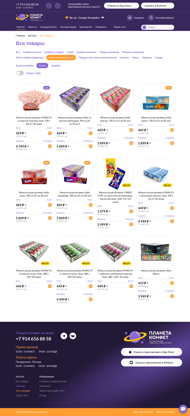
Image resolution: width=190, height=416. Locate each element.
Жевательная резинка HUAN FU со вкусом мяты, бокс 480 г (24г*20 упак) (74, 273)
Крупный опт (85, 27)
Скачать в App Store (119, 5)
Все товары (22, 381)
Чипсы (135, 57)
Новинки (20, 386)
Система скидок (68, 27)
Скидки (159, 57)
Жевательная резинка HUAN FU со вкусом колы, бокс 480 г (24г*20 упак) (34, 273)
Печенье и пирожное (133, 52)
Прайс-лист (22, 395)
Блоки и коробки (24, 65)
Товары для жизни (109, 52)
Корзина (135, 18)
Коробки (55, 65)
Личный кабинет (161, 18)
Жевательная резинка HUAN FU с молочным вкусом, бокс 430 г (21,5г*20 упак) (156, 195)
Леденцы (147, 57)
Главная (20, 35)
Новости (32, 27)
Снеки (70, 52)
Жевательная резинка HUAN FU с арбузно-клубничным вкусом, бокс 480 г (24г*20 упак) (115, 273)
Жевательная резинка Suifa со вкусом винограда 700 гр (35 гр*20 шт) (74, 120)
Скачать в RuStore (155, 5)
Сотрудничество (48, 27)
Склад (42, 395)
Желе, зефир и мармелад (29, 57)
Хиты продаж (23, 390)
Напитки (124, 57)
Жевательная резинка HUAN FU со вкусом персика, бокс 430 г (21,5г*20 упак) (34, 120)
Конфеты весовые (86, 52)
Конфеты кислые (32, 52)
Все (18, 52)
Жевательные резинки (61, 57)
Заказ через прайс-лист (52, 390)
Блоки (42, 65)
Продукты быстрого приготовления (98, 57)
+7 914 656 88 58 (27, 4)
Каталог (21, 27)
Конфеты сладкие (54, 52)
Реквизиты (101, 27)
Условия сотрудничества (52, 381)
